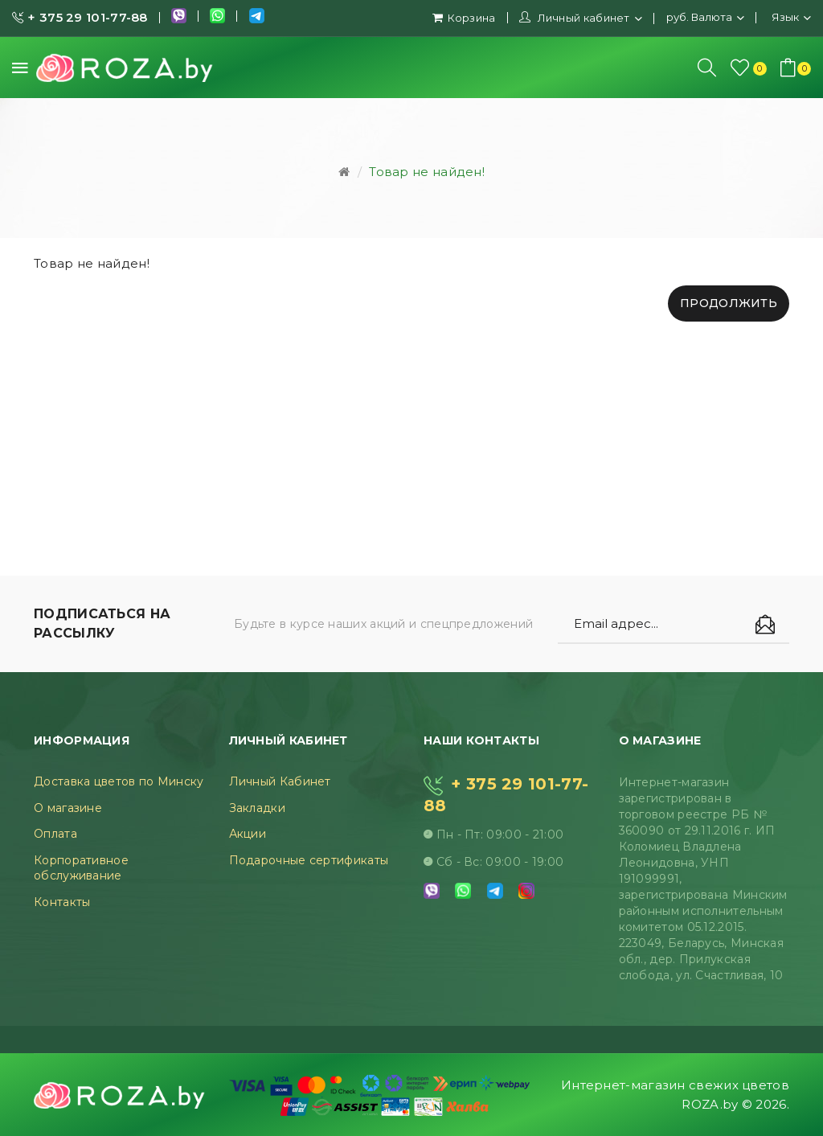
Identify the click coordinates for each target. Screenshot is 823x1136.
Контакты (62, 902)
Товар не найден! (427, 171)
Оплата (55, 833)
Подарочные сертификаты (309, 860)
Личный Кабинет (280, 781)
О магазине (68, 808)
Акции (248, 833)
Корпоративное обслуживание (81, 868)
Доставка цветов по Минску (119, 781)
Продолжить (728, 303)
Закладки (257, 808)
